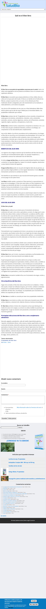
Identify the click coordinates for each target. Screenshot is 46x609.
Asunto (3, 389)
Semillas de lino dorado (15, 466)
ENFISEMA (5, 488)
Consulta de (5, 498)
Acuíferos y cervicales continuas (10, 500)
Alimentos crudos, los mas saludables (11, 506)
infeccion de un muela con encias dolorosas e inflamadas (15, 493)
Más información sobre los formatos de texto (29, 407)
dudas (4, 513)
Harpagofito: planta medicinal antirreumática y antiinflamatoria (27, 479)
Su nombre (4, 383)
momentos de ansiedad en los (9, 495)
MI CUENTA (3, 516)
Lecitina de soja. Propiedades (17, 459)
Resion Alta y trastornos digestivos (10, 492)
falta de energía (6, 491)
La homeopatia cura (7, 511)
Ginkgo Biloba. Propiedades (16, 472)
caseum (4, 489)
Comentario (5, 395)
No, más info (34, 604)
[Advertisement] (16, 33)
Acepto (34, 601)
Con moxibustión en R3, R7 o (9, 503)
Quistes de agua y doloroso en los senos (11, 496)
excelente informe (7, 499)
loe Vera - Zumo (6, 342)
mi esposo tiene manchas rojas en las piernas (12, 487)
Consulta (5, 504)
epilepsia (5, 507)
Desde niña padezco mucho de (9, 502)
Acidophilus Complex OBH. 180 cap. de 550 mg (21, 462)
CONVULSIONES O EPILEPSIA (9, 509)
